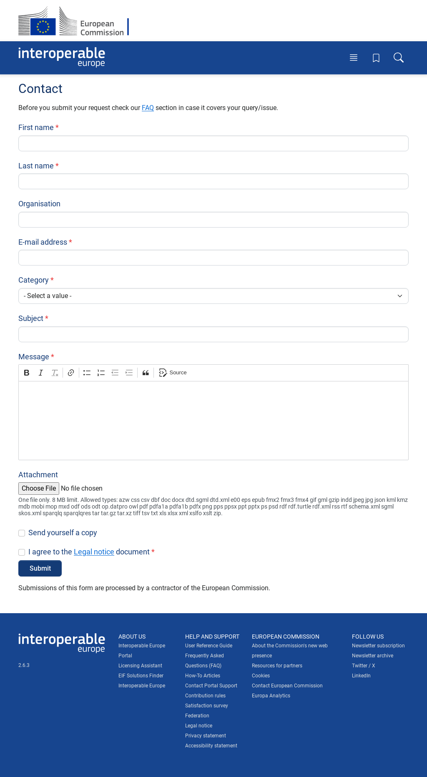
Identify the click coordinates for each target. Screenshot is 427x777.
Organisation (39, 203)
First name (36, 127)
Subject (30, 318)
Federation (197, 716)
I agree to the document (89, 551)
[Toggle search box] (399, 57)
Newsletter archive (372, 656)
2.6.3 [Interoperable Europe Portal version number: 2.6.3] (24, 665)
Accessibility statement (211, 746)
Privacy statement (205, 736)
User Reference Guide (208, 646)
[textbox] (213, 420)
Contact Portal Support (211, 686)
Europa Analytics (271, 696)
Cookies (261, 676)
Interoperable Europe (141, 686)
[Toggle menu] (354, 57)
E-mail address (42, 242)
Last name (36, 165)
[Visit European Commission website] (77, 20)
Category (33, 280)
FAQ (148, 108)
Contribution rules (205, 696)
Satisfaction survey (206, 706)
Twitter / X (363, 666)
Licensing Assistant (140, 666)
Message (33, 356)
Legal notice (94, 551)
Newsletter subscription (378, 646)
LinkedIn (361, 676)
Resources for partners (277, 666)
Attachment (38, 474)
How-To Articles (202, 676)
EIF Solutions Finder (140, 676)
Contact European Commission (287, 686)
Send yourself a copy (62, 532)
